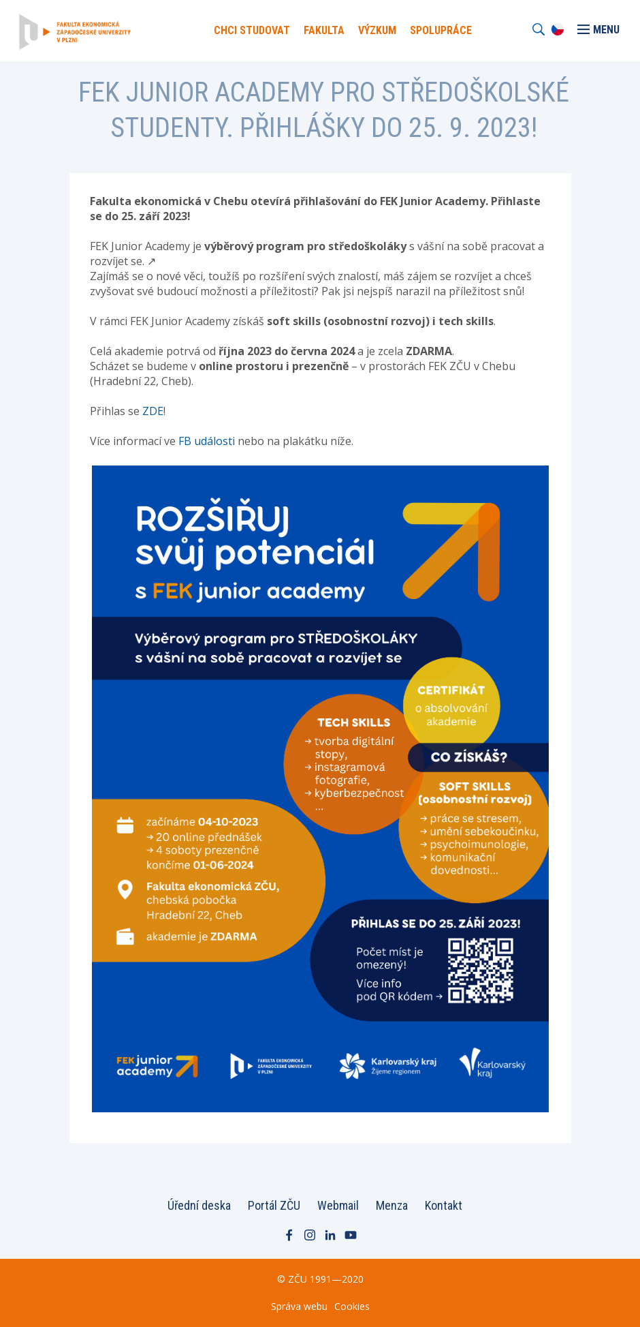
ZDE (152, 410)
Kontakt (443, 1205)
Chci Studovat (252, 30)
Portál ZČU (274, 1205)
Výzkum (377, 30)
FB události (206, 440)
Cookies (352, 1306)
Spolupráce (441, 30)
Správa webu (299, 1306)
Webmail (338, 1205)
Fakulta (324, 30)
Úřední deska (199, 1205)
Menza (392, 1205)
